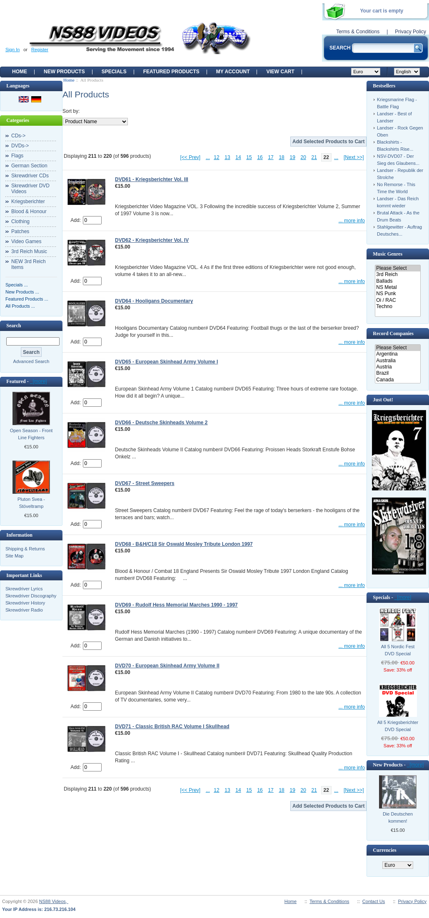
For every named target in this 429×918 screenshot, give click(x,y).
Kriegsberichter (28, 201)
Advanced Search (31, 361)
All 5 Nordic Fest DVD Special (398, 650)
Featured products (171, 72)
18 (281, 157)
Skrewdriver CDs (30, 176)
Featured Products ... (26, 298)
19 (292, 157)
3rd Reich (397, 274)
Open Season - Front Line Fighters (31, 434)
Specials (114, 72)
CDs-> (18, 136)
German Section (29, 166)
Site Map (14, 555)
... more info (352, 221)
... (208, 157)
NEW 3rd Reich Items (28, 264)
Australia (397, 361)
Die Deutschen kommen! (398, 817)
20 (303, 157)
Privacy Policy (410, 32)
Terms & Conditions (357, 32)
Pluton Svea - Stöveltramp (31, 503)
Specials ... (16, 284)
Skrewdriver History (25, 602)
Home (19, 72)
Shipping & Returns (25, 548)
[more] (38, 381)
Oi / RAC (397, 300)
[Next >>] (354, 157)
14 (238, 157)
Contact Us (373, 901)
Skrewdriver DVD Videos (30, 188)
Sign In (12, 49)
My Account (233, 72)
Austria (397, 367)
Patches (20, 231)
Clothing (20, 221)
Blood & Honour (29, 211)
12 (216, 157)
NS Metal (397, 287)
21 (314, 157)
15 (249, 157)
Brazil (397, 373)
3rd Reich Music (29, 251)
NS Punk (397, 294)
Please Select (397, 268)
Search (13, 325)
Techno (397, 307)
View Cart (280, 72)
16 (259, 157)
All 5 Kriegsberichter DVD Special (397, 726)
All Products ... (20, 306)
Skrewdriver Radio (24, 609)
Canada (397, 380)
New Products (64, 72)
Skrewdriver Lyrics (23, 588)
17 (270, 157)
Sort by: (71, 111)
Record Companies (393, 333)
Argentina (397, 354)
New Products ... (22, 291)
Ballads (397, 281)
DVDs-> (20, 146)
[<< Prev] (190, 157)
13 (227, 157)
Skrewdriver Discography (30, 595)
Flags (17, 156)
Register (39, 49)
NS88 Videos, (53, 901)
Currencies (384, 850)
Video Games (26, 241)
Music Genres (387, 254)
